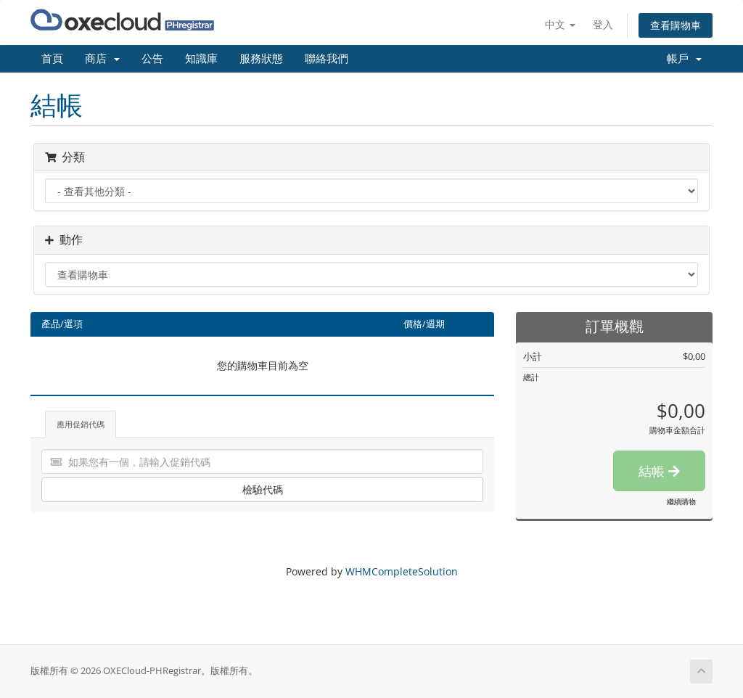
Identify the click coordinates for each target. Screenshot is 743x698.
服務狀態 (261, 58)
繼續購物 (681, 501)
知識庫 (201, 58)
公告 (152, 58)
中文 (560, 24)
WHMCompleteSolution (401, 571)
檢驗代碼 (262, 489)
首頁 (52, 58)
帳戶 (684, 58)
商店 (102, 58)
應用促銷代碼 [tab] (80, 424)
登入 (603, 24)
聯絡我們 (326, 58)
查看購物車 (675, 25)
